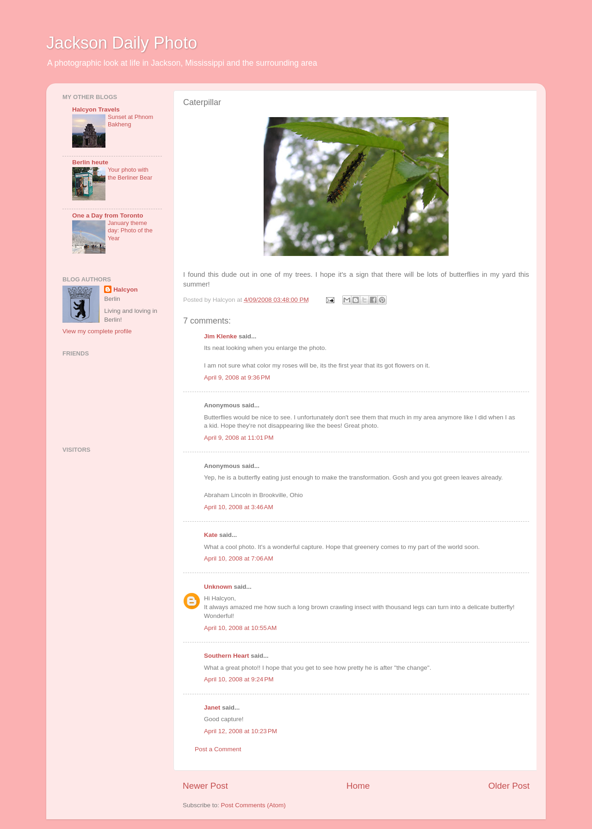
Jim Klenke (220, 336)
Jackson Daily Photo (121, 42)
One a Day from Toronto (107, 215)
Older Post (509, 786)
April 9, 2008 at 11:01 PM (238, 437)
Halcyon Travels (96, 109)
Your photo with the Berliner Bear (130, 173)
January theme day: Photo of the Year (130, 230)
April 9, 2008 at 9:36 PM (237, 377)
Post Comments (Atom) (253, 805)
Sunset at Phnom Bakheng (130, 120)
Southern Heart (226, 655)
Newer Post (205, 786)
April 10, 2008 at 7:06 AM (238, 558)
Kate (210, 534)
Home (358, 786)
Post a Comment (218, 749)
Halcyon (125, 289)
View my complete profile (97, 331)
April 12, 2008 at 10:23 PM (240, 731)
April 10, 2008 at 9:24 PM (238, 679)
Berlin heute (90, 162)
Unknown (218, 586)
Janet (212, 707)
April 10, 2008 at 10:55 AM (240, 627)
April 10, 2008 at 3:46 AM (238, 507)
